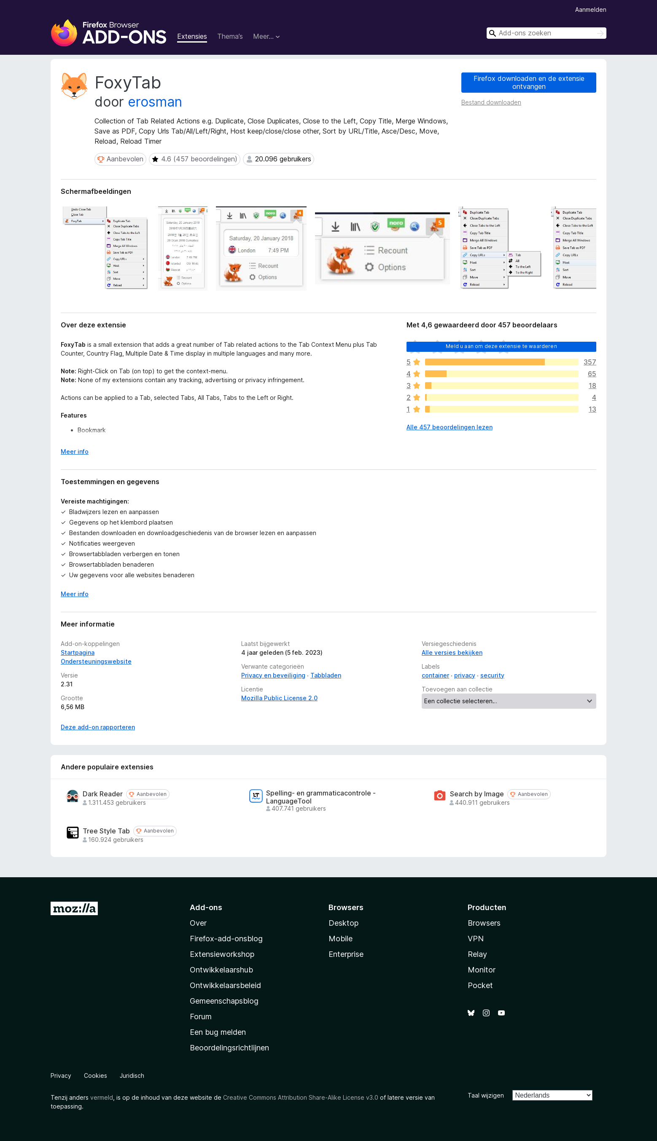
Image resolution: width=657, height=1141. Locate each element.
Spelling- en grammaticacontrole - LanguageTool (321, 797)
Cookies (95, 1075)
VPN (476, 938)
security (492, 675)
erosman (155, 102)
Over (198, 923)
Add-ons (206, 907)
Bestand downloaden (491, 102)
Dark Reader (103, 794)
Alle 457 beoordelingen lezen (450, 427)
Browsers (484, 923)
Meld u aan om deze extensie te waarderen (501, 346)
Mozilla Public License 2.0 (279, 698)
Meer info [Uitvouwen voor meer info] (75, 451)
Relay (477, 954)
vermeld (101, 1097)
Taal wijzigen (486, 1095)
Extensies (192, 36)
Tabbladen (325, 675)
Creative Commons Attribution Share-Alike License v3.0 (300, 1097)
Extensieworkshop (222, 954)
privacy (464, 675)
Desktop (343, 923)
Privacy (61, 1075)
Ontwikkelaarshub (221, 969)
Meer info (75, 593)
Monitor (481, 969)
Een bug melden (218, 1032)
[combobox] (546, 33)
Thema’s (230, 36)
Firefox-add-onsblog (226, 938)
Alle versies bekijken (452, 652)
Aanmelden (590, 9)
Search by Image (477, 794)
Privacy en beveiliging (273, 675)
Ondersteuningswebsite (96, 661)
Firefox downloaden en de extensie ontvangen (529, 82)
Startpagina (77, 652)
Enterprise (346, 954)
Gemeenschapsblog (224, 1000)
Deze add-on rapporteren (98, 727)
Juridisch (132, 1075)
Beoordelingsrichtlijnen (229, 1047)
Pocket (480, 985)
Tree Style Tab (106, 831)
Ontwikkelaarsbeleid (225, 985)
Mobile (340, 938)
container (435, 675)
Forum (201, 1016)
